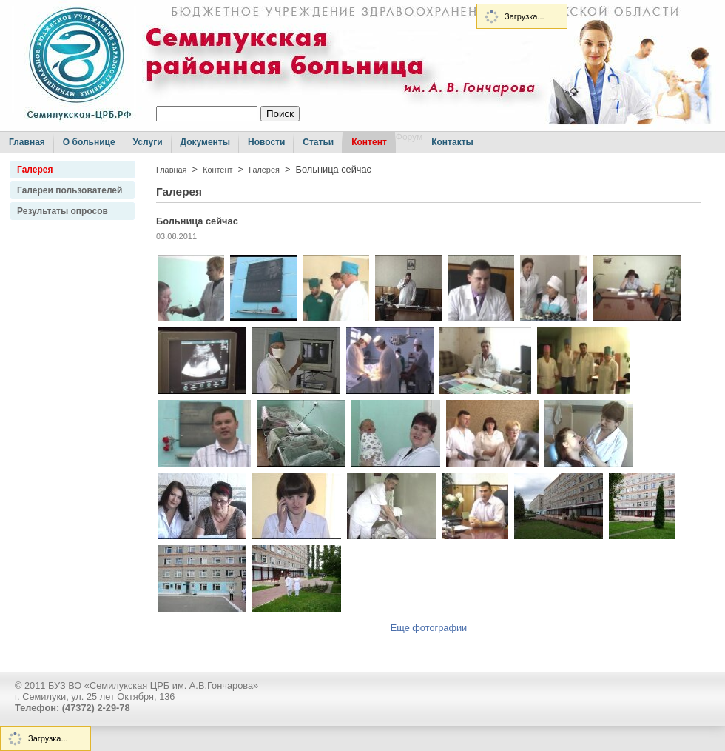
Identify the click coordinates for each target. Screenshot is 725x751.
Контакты (452, 142)
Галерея (35, 169)
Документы (205, 142)
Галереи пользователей (69, 190)
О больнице (89, 142)
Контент (369, 142)
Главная (27, 142)
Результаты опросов (62, 211)
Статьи (318, 142)
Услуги (148, 142)
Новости (266, 142)
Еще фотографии (429, 627)
